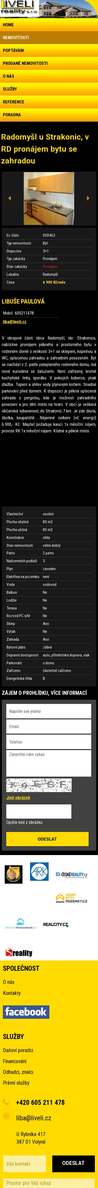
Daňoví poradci (18, 1050)
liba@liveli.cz (14, 321)
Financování (14, 1061)
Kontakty (12, 993)
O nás (8, 982)
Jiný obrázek (18, 797)
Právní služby (16, 1083)
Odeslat (73, 1163)
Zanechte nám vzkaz (48, 763)
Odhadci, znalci (18, 1072)
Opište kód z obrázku (24, 822)
